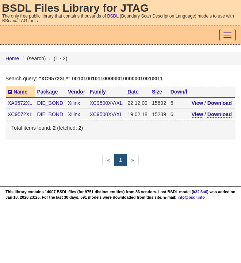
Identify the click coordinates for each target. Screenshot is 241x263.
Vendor (76, 92)
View (197, 103)
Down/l (179, 92)
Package (47, 92)
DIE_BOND (50, 103)
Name (20, 92)
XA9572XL (20, 103)
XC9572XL (20, 114)
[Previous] (108, 160)
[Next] (132, 160)
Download (219, 103)
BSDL (113, 16)
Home (12, 58)
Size (157, 92)
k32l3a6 (200, 192)
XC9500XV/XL (105, 103)
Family (97, 92)
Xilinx (74, 103)
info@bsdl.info (191, 197)
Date (132, 92)
